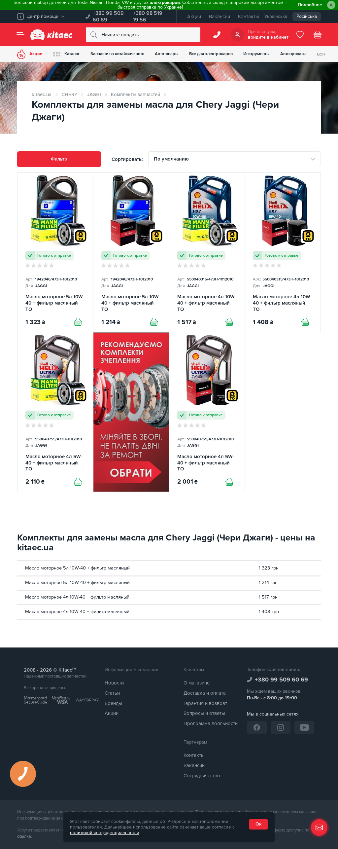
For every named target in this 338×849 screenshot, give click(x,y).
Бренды (113, 703)
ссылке (24, 836)
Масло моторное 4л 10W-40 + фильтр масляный (77, 597)
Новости (114, 683)
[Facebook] (257, 727)
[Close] (331, 5)
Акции (194, 16)
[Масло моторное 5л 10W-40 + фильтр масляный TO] (55, 252)
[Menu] (20, 35)
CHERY (69, 94)
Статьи (112, 693)
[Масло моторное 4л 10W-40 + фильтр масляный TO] (207, 252)
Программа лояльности (211, 723)
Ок (258, 824)
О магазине (197, 683)
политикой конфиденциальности (104, 832)
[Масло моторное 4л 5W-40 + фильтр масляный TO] (55, 412)
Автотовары (167, 53)
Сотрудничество (202, 776)
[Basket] (317, 35)
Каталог (66, 54)
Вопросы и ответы (204, 713)
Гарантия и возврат (205, 703)
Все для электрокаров (211, 53)
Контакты (248, 16)
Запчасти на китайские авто (117, 53)
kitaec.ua (41, 94)
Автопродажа (293, 53)
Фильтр (59, 159)
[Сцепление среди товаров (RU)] (131, 412)
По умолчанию (171, 159)
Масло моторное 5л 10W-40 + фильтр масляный (77, 568)
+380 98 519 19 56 (147, 16)
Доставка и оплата (205, 693)
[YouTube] (304, 727)
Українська (275, 16)
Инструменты (256, 53)
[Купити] (78, 322)
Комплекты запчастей (135, 94)
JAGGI (94, 94)
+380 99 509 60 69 (108, 16)
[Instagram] (280, 727)
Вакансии (219, 16)
